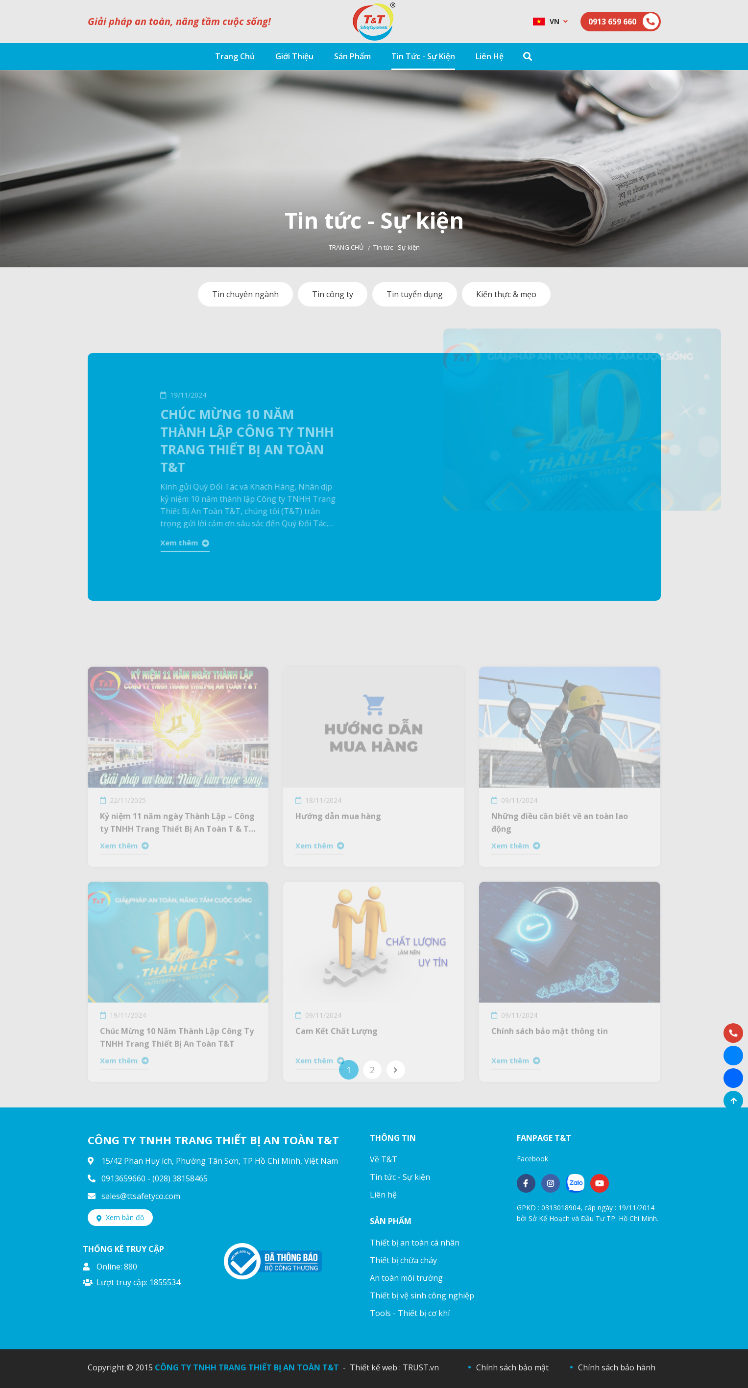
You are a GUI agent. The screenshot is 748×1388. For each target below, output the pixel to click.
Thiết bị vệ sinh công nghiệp (422, 1295)
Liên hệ (383, 1194)
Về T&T (383, 1159)
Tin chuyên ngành (245, 294)
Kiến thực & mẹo (506, 294)
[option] (374, 168)
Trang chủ (346, 247)
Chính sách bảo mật (512, 1367)
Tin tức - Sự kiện (400, 1177)
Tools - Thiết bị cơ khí (410, 1313)
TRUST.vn (421, 1367)
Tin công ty (332, 294)
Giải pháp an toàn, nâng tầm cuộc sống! (179, 21)
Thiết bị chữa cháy (403, 1260)
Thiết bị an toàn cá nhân (414, 1242)
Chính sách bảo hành (616, 1367)
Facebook (532, 1158)
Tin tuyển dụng (414, 294)
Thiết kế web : (375, 1367)
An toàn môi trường (406, 1277)
